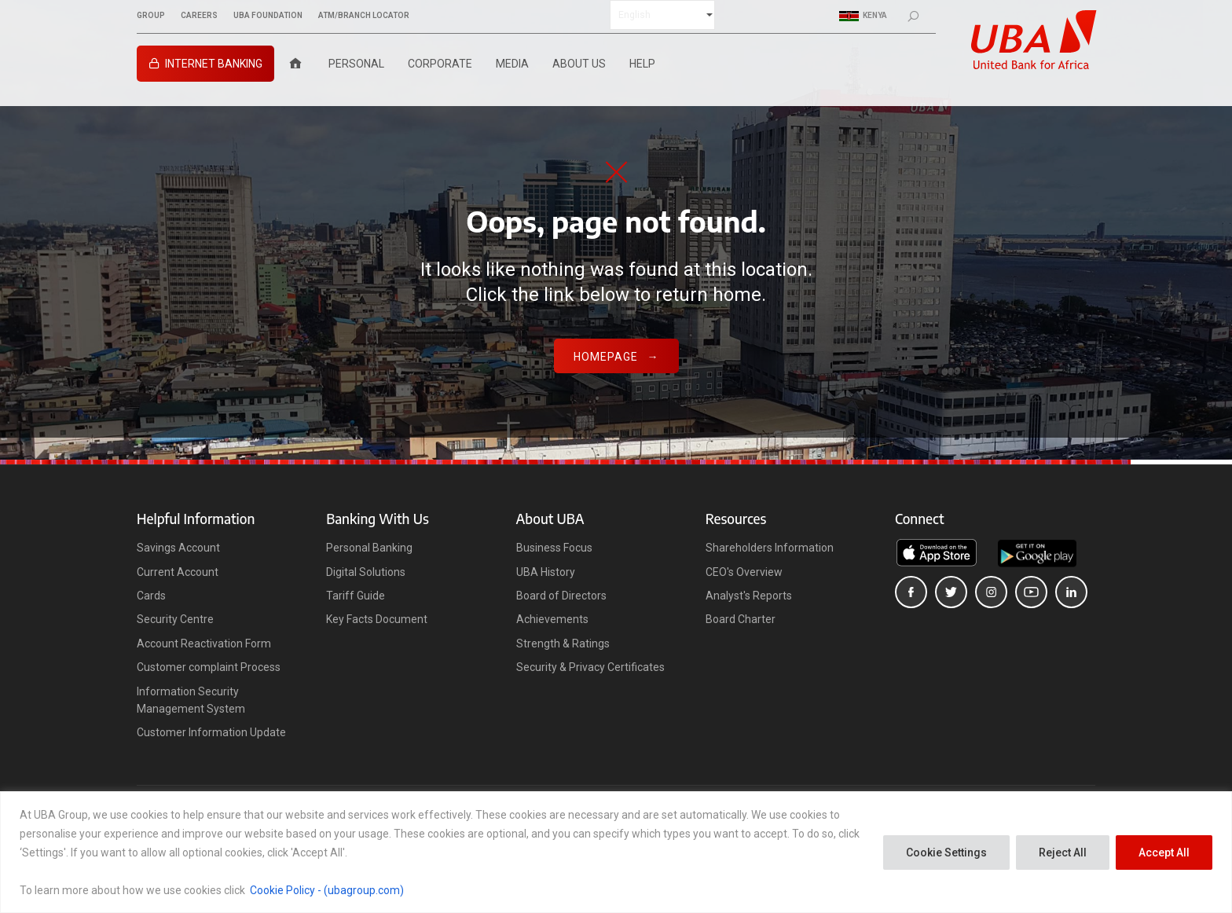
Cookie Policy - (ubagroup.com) (327, 890)
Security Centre (175, 619)
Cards (151, 595)
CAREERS (199, 16)
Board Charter (741, 619)
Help (642, 63)
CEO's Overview (744, 572)
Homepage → (616, 356)
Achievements (552, 619)
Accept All (1164, 852)
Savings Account (178, 547)
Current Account (177, 572)
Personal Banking (369, 547)
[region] (616, 852)
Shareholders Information (770, 547)
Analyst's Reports (749, 595)
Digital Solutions (365, 572)
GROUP (151, 16)
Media (512, 63)
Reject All (1063, 852)
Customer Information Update (211, 732)
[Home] (295, 64)
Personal (356, 63)
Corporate (440, 63)
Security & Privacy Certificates (590, 667)
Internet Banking (213, 63)
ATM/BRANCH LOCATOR (363, 16)
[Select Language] (662, 15)
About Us (579, 63)
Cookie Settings (946, 852)
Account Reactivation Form (204, 643)
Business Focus (554, 547)
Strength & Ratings (563, 643)
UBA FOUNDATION (267, 16)
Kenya (863, 16)
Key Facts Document (376, 619)
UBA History (545, 572)
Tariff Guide (355, 595)
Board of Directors (561, 595)
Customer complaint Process (208, 667)
